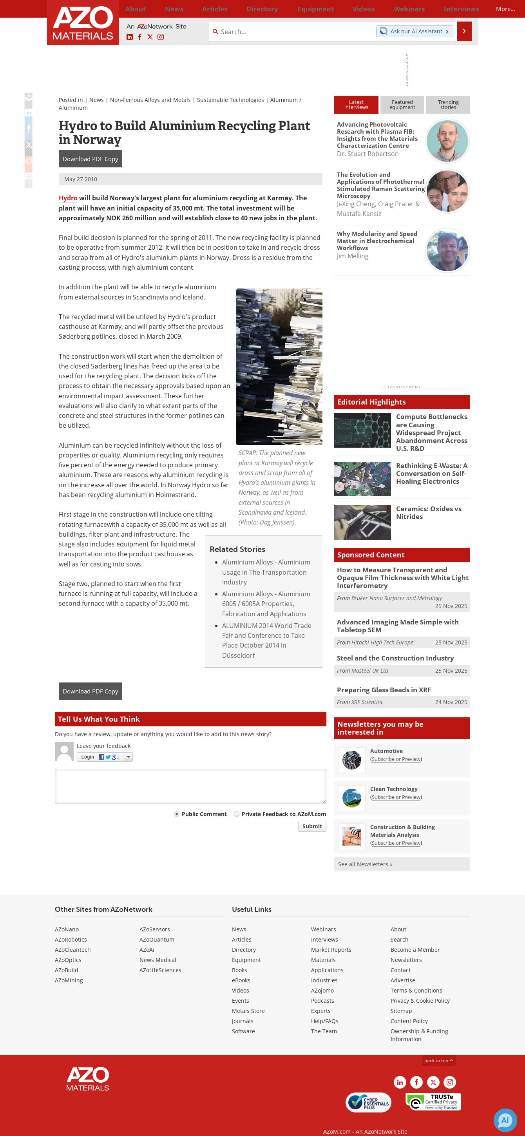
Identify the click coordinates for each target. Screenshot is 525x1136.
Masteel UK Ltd (369, 660)
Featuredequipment (402, 104)
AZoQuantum (156, 929)
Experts (321, 1001)
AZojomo (322, 980)
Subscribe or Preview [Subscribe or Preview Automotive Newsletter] (396, 749)
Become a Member (415, 940)
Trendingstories (448, 104)
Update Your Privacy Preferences (114, 1126)
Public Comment (204, 814)
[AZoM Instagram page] (161, 37)
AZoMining (69, 970)
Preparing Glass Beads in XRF (379, 680)
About (398, 919)
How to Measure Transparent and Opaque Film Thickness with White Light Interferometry (399, 571)
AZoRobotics (71, 929)
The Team (324, 1021)
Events (240, 990)
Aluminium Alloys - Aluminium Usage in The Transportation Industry (266, 572)
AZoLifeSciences (160, 960)
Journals (242, 1011)
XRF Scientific (367, 691)
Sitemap (401, 1001)
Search (400, 929)
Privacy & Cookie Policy (420, 990)
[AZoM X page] (150, 37)
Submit (312, 826)
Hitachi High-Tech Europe (382, 632)
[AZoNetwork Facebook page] (140, 37)
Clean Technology (394, 779)
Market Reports (331, 940)
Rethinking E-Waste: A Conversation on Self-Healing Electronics (428, 467)
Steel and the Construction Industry (390, 648)
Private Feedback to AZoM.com (284, 814)
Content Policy (409, 1011)
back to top (439, 1050)
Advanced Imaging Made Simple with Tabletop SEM (392, 617)
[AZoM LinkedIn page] (130, 37)
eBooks (241, 970)
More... (459, 9)
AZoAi (146, 940)
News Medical (157, 950)
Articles (242, 929)
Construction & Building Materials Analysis (402, 821)
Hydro (68, 198)
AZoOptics (68, 950)
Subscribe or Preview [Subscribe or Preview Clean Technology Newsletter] (396, 787)
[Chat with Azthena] (505, 1120)
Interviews (324, 929)
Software (243, 1021)
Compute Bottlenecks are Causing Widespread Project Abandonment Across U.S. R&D (432, 426)
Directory (241, 9)
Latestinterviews (356, 104)
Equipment (246, 950)
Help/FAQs (325, 1011)
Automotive (386, 741)
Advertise (403, 970)
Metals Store (248, 1001)
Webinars (323, 919)
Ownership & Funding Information (419, 1025)
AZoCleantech (73, 940)
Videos (240, 980)
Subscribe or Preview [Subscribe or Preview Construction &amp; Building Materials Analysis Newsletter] (396, 833)
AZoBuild (66, 960)
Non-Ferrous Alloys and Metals (150, 99)
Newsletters (406, 950)
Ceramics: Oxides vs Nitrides (425, 506)
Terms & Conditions (416, 980)
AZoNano (67, 919)
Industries (324, 970)
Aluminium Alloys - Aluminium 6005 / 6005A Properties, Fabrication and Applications (266, 604)
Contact (401, 960)
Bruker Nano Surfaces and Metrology (396, 590)
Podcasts (322, 990)
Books (239, 960)
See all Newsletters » (365, 854)
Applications (327, 960)
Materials (323, 950)
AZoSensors (154, 919)
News (96, 99)
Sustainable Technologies (230, 99)
